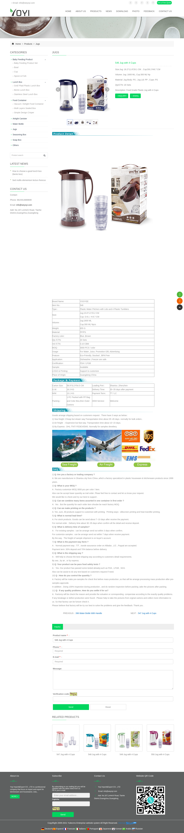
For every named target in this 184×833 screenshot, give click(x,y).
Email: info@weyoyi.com (23, 3)
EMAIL (135, 96)
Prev (58, 89)
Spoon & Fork (20, 76)
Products (95, 11)
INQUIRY (121, 96)
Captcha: (56, 799)
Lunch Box (17, 82)
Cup (16, 72)
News (109, 11)
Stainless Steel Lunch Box (26, 94)
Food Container (20, 100)
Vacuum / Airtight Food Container (29, 104)
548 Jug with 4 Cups (97, 754)
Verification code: (61, 694)
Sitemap (121, 823)
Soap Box (17, 140)
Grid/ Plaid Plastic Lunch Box (27, 85)
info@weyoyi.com (24, 205)
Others (16, 145)
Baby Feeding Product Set (26, 63)
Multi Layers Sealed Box (25, 108)
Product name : (61, 635)
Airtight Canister (20, 118)
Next (107, 89)
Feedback (149, 11)
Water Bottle (18, 124)
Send (71, 707)
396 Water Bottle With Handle (89, 613)
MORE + (15, 796)
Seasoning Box (19, 134)
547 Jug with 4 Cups (147, 613)
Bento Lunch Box (21, 90)
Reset (108, 707)
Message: (57, 668)
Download (122, 11)
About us (81, 11)
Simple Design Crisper (24, 112)
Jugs (37, 44)
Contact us (165, 11)
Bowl (16, 67)
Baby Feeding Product (23, 59)
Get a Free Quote (164, 3)
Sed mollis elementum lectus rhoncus (29, 180)
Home (68, 11)
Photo (135, 11)
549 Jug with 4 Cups (129, 754)
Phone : (57, 647)
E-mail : (57, 657)
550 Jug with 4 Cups (160, 754)
